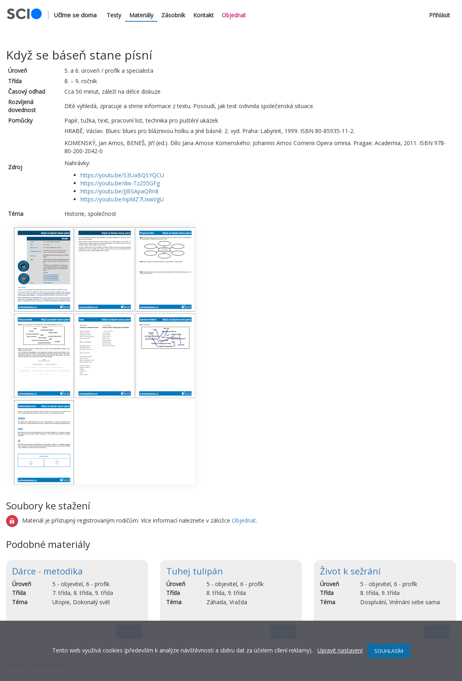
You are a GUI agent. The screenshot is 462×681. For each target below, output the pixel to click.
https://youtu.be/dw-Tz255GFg (120, 183)
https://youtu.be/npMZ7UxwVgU (122, 199)
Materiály (141, 15)
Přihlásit (439, 15)
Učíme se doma (75, 15)
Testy (114, 15)
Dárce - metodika (47, 571)
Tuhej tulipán (194, 571)
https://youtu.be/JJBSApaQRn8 (119, 191)
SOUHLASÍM (388, 650)
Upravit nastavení (340, 650)
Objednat (234, 15)
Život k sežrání (350, 571)
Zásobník (173, 15)
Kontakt (203, 15)
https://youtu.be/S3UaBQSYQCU (122, 175)
